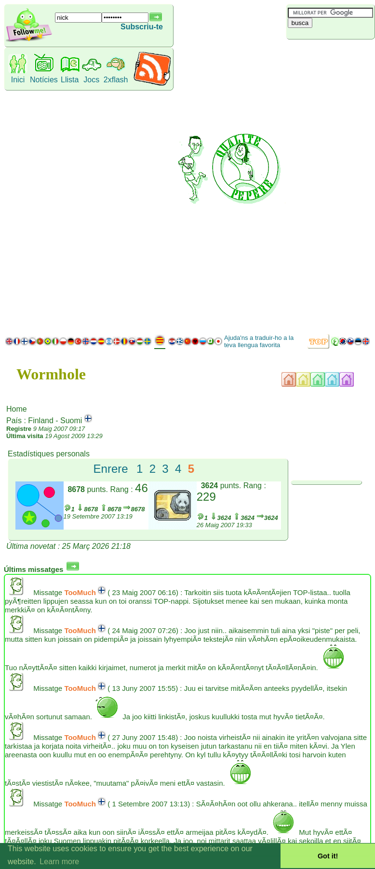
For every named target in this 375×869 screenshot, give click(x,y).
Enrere (111, 468)
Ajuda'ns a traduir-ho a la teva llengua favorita (259, 341)
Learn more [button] (59, 861)
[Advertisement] (328, 185)
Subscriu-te (142, 27)
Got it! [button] (328, 856)
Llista (70, 80)
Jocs (91, 80)
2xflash (116, 80)
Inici (18, 80)
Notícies (44, 80)
